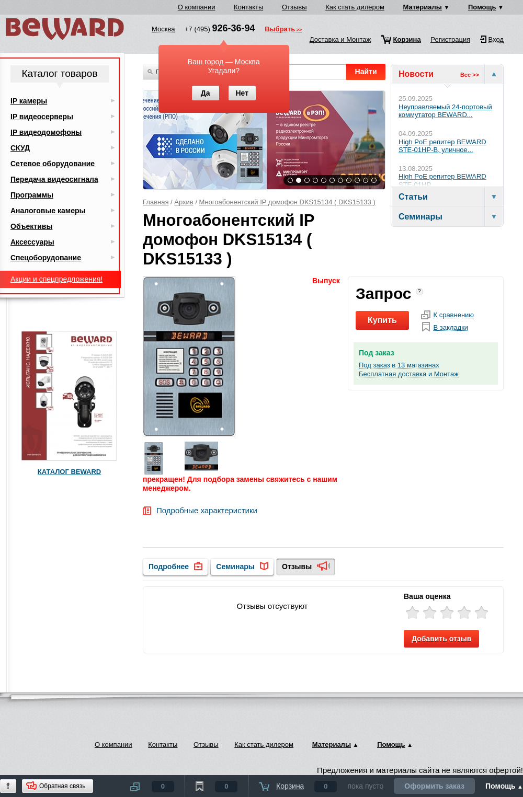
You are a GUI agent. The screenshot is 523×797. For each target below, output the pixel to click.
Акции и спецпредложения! (56, 279)
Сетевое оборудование (52, 163)
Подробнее (169, 566)
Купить (382, 320)
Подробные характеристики (206, 510)
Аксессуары (32, 242)
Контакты (248, 7)
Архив (183, 202)
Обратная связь (62, 786)
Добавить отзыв (441, 638)
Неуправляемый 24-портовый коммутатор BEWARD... (445, 111)
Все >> (469, 75)
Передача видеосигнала (54, 179)
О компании (196, 7)
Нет (241, 93)
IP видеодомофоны (46, 132)
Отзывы (294, 7)
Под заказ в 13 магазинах (399, 365)
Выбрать (280, 29)
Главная (155, 202)
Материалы (422, 7)
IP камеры (28, 101)
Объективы (31, 226)
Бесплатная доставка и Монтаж (409, 374)
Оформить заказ (434, 786)
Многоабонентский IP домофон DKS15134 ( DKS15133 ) (287, 202)
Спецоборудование (45, 257)
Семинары (235, 566)
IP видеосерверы (41, 116)
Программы (31, 195)
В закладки (450, 328)
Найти (366, 71)
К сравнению (453, 315)
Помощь (482, 7)
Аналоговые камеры (48, 210)
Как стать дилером (354, 7)
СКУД (20, 148)
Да (205, 93)
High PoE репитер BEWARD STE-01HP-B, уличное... (442, 146)
